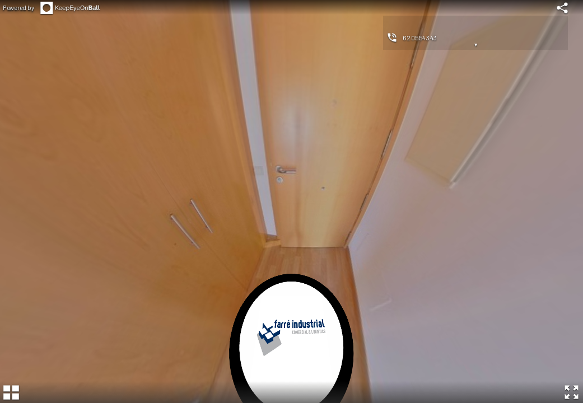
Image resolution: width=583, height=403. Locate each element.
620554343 (420, 37)
